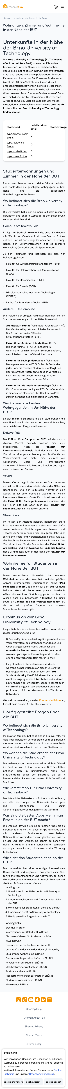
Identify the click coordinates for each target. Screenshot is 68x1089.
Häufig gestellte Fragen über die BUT (29, 916)
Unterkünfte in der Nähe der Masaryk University (32, 949)
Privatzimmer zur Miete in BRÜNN (24, 962)
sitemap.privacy (34, 1026)
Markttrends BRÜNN (17, 984)
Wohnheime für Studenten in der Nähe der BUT (34, 907)
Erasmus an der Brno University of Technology (34, 912)
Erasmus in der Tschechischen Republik (28, 945)
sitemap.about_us (34, 1017)
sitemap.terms (34, 1035)
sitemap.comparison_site (15, 18)
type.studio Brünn (17, 151)
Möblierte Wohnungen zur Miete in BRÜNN (29, 975)
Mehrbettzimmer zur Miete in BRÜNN (26, 967)
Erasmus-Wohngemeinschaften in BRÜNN (29, 958)
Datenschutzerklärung (41, 1074)
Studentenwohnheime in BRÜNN (24, 980)
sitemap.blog (34, 1044)
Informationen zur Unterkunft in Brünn (27, 932)
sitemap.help (34, 1009)
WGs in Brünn (13, 940)
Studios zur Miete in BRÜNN (21, 971)
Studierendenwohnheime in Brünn (25, 954)
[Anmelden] (55, 6)
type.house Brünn (17, 156)
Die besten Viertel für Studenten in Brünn (29, 936)
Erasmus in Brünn (50, 700)
